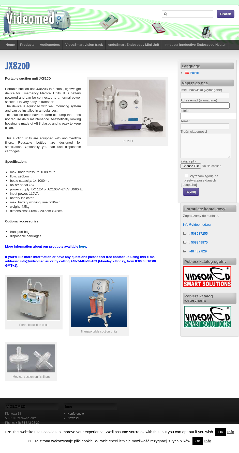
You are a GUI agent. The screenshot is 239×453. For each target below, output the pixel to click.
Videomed (30, 19)
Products (27, 45)
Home (10, 45)
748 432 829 (197, 251)
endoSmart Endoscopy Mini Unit (133, 45)
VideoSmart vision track (84, 45)
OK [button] (220, 432)
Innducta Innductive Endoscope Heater (195, 45)
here (82, 246)
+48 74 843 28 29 (27, 423)
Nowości (73, 418)
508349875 (199, 242)
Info (230, 432)
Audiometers (50, 45)
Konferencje (76, 413)
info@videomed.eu (197, 224)
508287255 (199, 233)
